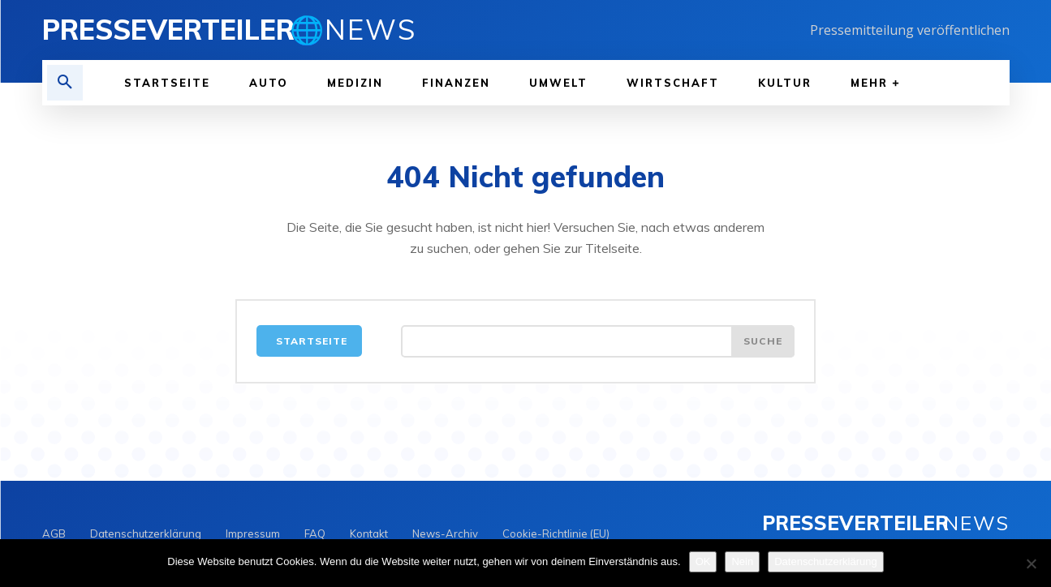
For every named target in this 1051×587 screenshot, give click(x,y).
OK (703, 561)
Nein (742, 561)
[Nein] (1031, 563)
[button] (65, 83)
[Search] (763, 341)
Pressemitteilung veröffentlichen (910, 30)
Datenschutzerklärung (825, 561)
